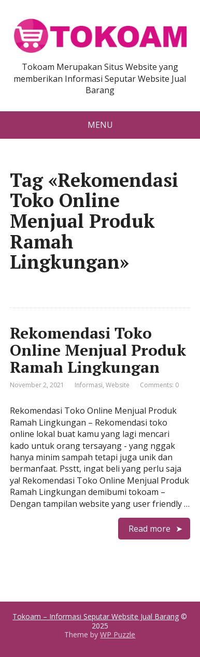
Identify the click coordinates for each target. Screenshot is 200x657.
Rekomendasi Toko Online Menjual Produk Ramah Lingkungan (98, 350)
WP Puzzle (117, 634)
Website (118, 385)
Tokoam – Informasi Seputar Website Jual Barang (95, 616)
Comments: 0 (159, 385)
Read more (149, 528)
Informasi (89, 385)
